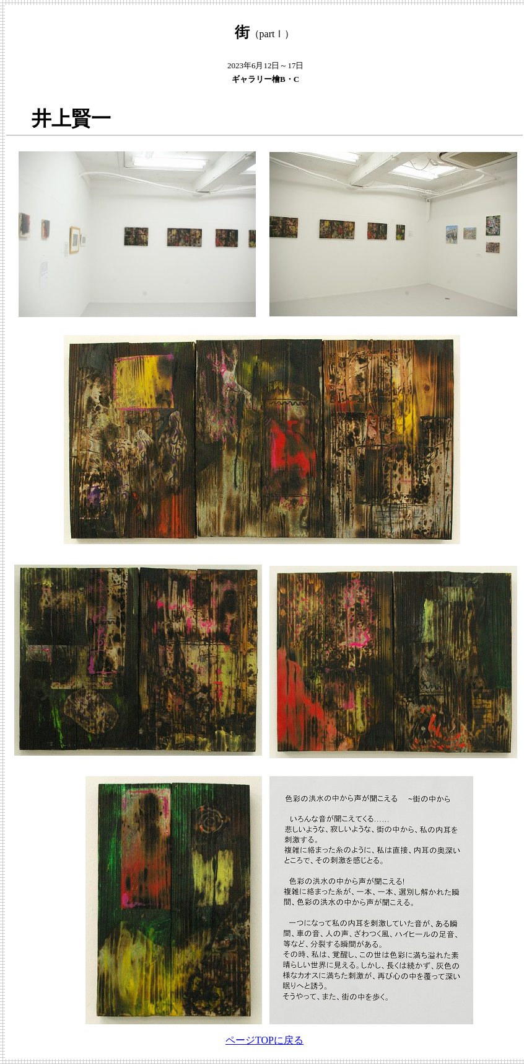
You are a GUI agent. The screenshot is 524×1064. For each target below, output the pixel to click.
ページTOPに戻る (264, 1040)
